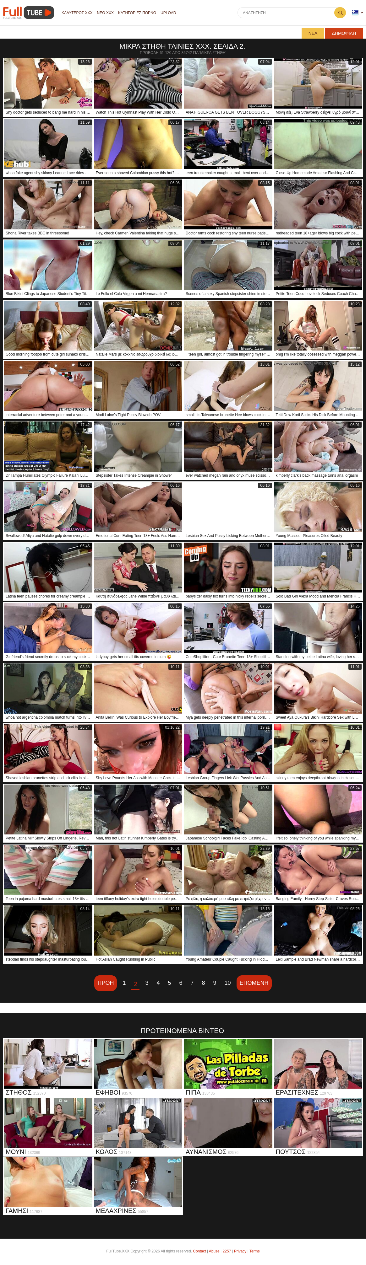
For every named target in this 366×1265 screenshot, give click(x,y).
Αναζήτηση (340, 12)
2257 (227, 1251)
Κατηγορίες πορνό (137, 13)
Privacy (240, 1251)
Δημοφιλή (344, 33)
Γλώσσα (355, 13)
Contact (199, 1251)
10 (228, 983)
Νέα (313, 33)
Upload (168, 13)
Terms (254, 1251)
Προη (105, 983)
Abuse (214, 1251)
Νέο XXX (105, 13)
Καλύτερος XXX (77, 13)
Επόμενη (254, 983)
